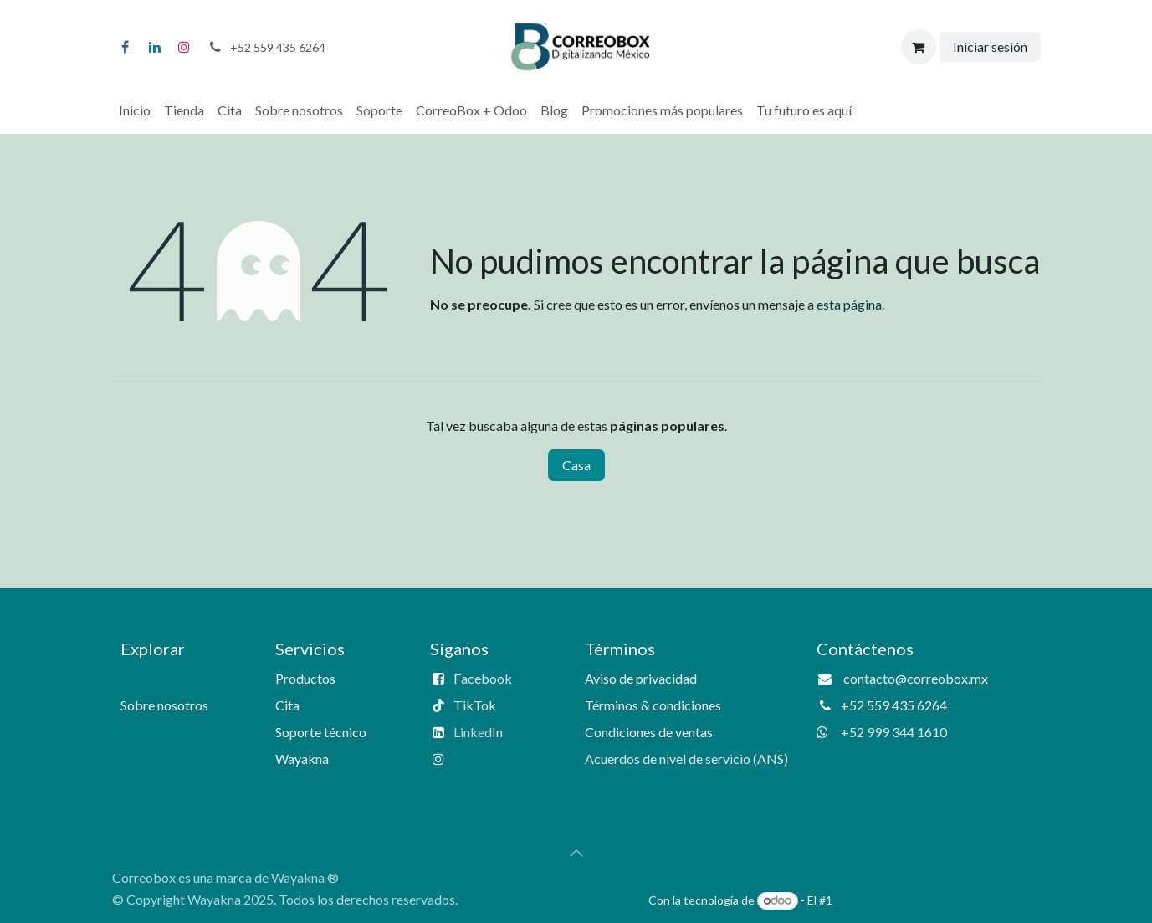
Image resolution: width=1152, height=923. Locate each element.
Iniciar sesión (990, 46)
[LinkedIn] (154, 46)
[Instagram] (184, 46)
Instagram (482, 759)
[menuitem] (134, 110)
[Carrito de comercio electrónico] (918, 46)
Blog (134, 732)
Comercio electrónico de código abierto (938, 900)
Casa (576, 465)
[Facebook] (125, 46)
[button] (576, 853)
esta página (849, 304)
